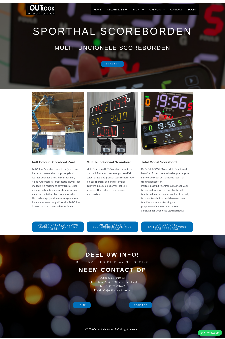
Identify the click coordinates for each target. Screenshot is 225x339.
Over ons (159, 9)
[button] (129, 9)
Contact (177, 9)
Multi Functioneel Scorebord (110, 162)
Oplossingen (121, 9)
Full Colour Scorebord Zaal (54, 162)
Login (192, 9)
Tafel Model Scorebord (159, 162)
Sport (141, 9)
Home (102, 9)
